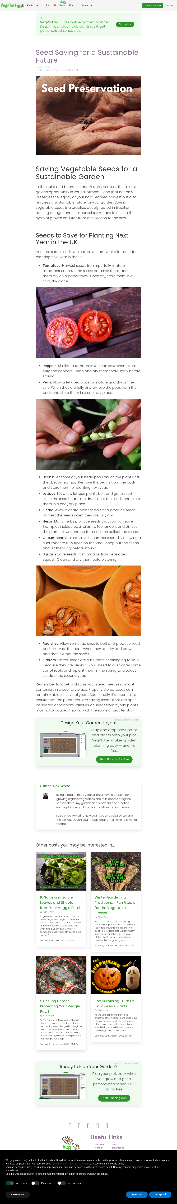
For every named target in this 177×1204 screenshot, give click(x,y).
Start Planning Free (114, 1098)
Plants (73, 5)
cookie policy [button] (117, 1163)
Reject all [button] (136, 1194)
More (84, 5)
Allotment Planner (100, 1146)
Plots (30, 5)
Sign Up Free (125, 24)
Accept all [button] (160, 1194)
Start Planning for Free (114, 759)
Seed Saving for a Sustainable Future (87, 56)
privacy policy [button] (116, 1160)
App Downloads (118, 1146)
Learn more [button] (17, 1194)
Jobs (46, 5)
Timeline (60, 3)
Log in (170, 5)
